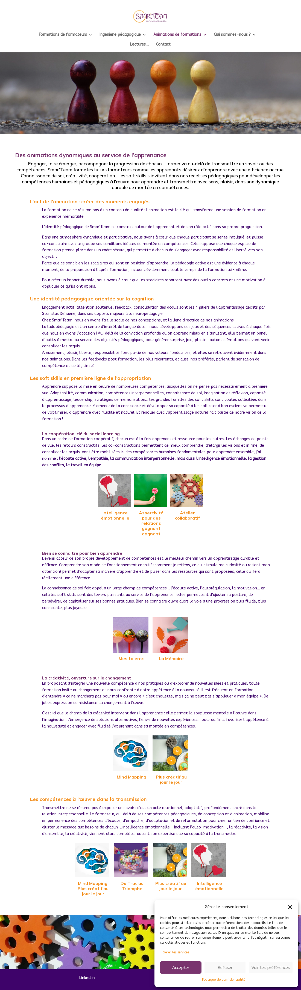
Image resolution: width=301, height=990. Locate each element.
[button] (290, 907)
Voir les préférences (271, 967)
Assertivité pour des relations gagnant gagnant (151, 523)
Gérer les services (176, 952)
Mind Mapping (131, 777)
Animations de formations (177, 35)
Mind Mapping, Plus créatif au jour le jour (93, 888)
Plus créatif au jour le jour (171, 779)
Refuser (225, 967)
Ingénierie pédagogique (120, 35)
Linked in (87, 978)
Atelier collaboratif (187, 515)
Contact (163, 45)
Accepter (180, 967)
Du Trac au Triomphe (132, 886)
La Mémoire (171, 658)
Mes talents (132, 658)
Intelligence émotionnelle (115, 515)
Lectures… (139, 45)
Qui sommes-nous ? (232, 35)
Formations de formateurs (63, 35)
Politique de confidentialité (223, 980)
